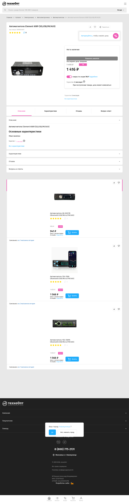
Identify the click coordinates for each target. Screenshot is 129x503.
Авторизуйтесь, (87, 36)
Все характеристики (71, 99)
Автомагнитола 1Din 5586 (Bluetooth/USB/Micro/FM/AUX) (62, 278)
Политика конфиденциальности (62, 470)
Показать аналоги (92, 59)
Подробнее (93, 77)
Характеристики (50, 111)
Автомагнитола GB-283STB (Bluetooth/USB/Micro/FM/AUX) (62, 214)
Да (52, 432)
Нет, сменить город (67, 432)
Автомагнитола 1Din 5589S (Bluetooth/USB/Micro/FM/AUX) (62, 341)
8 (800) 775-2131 (64, 449)
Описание (21, 111)
